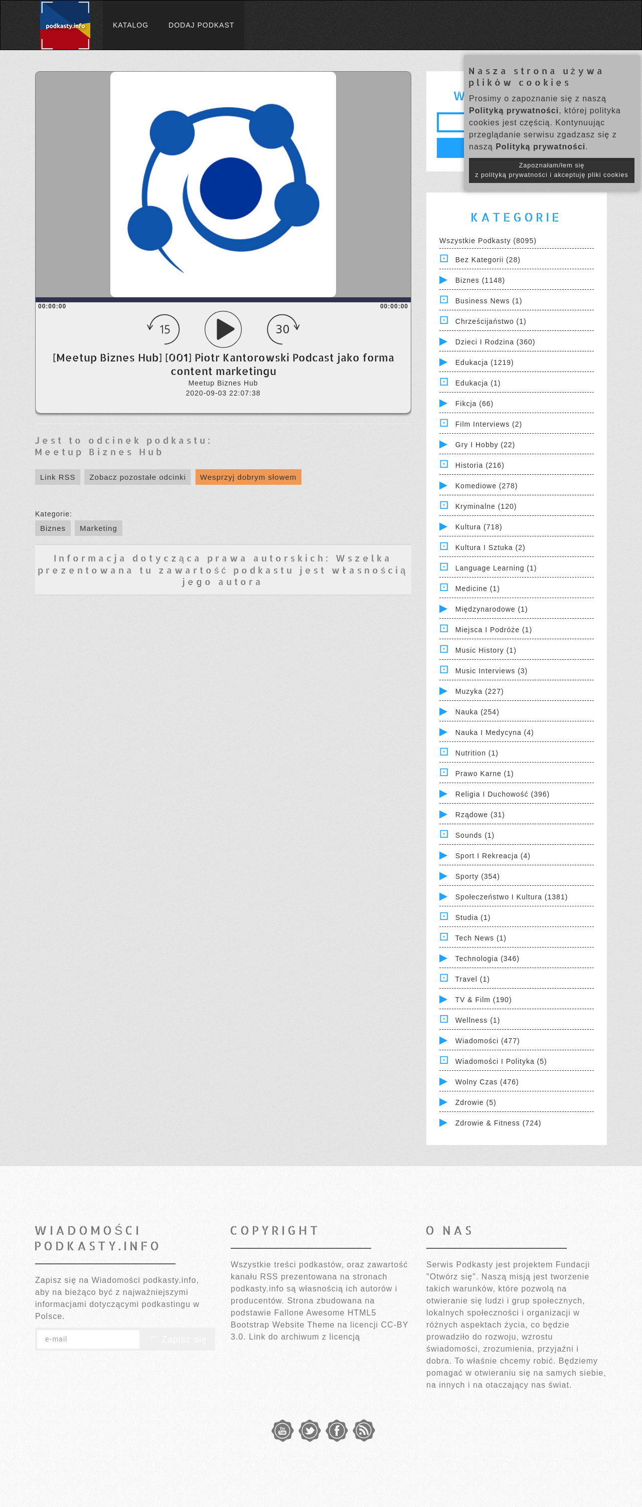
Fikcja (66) (474, 404)
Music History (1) (486, 650)
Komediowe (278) (486, 486)
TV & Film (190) (483, 1000)
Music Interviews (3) (491, 671)
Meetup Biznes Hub (99, 451)
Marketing (98, 528)
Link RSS (58, 477)
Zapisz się (177, 1340)
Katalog (130, 25)
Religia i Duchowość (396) (502, 794)
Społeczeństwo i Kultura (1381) (511, 897)
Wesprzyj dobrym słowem (248, 477)
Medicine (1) (477, 589)
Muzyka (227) (479, 691)
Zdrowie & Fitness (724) (498, 1123)
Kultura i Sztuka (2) (490, 547)
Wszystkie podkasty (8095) (488, 241)
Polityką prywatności (514, 110)
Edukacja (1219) (484, 362)
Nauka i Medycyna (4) (494, 732)
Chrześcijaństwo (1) (491, 321)
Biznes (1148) (480, 280)
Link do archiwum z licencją (304, 1337)
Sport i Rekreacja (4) (493, 856)
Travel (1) (472, 979)
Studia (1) (473, 917)
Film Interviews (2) (488, 424)
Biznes (53, 528)
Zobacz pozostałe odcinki (137, 477)
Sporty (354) (477, 876)
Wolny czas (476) (487, 1082)
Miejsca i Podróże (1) (493, 630)
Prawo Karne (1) (484, 774)
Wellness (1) (478, 1020)
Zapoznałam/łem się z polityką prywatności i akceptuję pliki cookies (551, 170)
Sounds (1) (475, 835)
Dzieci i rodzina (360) (495, 342)
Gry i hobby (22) (485, 445)
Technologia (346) (487, 959)
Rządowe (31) (480, 815)
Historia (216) (480, 465)
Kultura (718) (479, 527)
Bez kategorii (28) (488, 260)
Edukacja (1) (478, 383)
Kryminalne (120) (486, 506)
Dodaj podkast (201, 25)
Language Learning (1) (496, 568)
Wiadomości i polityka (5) (501, 1061)
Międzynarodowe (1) (491, 609)
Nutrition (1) (477, 753)
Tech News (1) (481, 938)
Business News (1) (489, 301)
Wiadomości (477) (487, 1041)
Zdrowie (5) (476, 1102)
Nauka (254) (477, 712)
